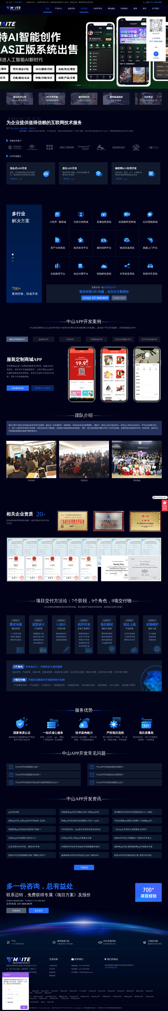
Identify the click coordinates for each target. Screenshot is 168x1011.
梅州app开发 (139, 991)
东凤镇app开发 (84, 996)
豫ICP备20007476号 (57, 1008)
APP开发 (84, 8)
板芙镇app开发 (75, 998)
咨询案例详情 (18, 388)
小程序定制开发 (34, 1002)
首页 (47, 8)
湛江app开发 (101, 991)
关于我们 (155, 8)
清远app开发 (149, 991)
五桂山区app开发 (38, 996)
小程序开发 (97, 8)
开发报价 (124, 8)
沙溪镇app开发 (54, 998)
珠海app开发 (64, 991)
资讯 (144, 8)
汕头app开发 (92, 991)
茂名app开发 (120, 991)
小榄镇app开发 (106, 996)
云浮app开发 (38, 993)
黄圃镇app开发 (63, 996)
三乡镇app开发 (64, 998)
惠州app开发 (73, 991)
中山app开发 (54, 991)
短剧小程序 (50, 1002)
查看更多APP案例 (42, 388)
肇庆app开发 (111, 991)
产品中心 (58, 8)
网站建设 (111, 8)
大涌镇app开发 (43, 998)
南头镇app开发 (74, 996)
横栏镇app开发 (138, 996)
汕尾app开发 (47, 993)
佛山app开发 (45, 991)
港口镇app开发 (32, 998)
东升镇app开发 (117, 996)
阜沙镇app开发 (95, 996)
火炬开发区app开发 (51, 996)
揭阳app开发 (130, 991)
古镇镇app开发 (128, 996)
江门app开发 (82, 991)
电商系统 (52, 972)
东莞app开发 (35, 991)
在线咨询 (16, 911)
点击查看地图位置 (111, 967)
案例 (135, 8)
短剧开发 (71, 8)
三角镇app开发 (149, 996)
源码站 (43, 1002)
